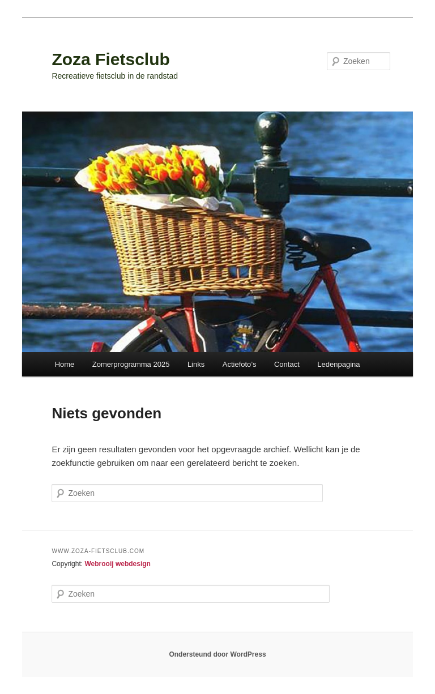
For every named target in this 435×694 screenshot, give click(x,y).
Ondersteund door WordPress (217, 654)
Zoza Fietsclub (110, 59)
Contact (287, 364)
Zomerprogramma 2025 (131, 364)
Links (195, 364)
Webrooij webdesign (117, 564)
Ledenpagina (338, 364)
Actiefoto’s (240, 364)
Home (65, 364)
